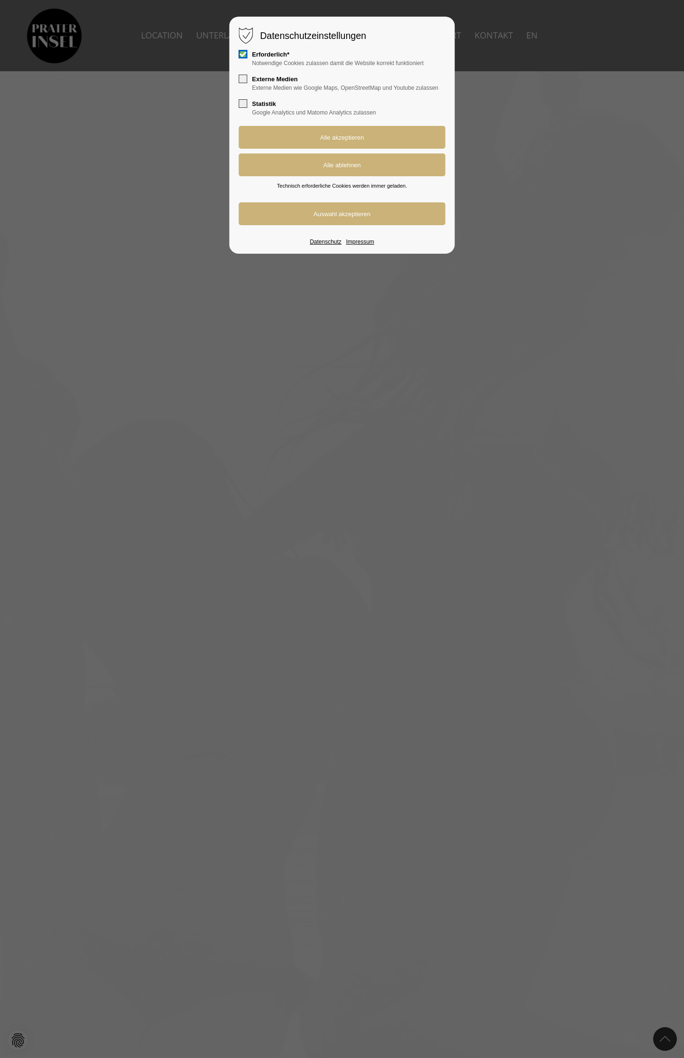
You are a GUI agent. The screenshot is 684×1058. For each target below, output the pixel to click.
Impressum (360, 241)
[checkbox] (243, 54)
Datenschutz (326, 241)
